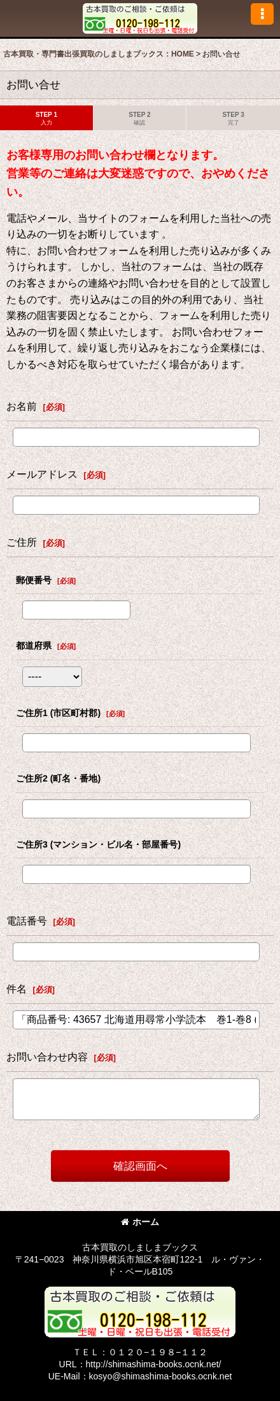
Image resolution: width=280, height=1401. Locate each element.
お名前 (21, 406)
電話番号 (26, 920)
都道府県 (34, 645)
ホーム (140, 1222)
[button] (262, 14)
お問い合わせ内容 (47, 1056)
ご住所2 (58, 778)
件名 (16, 988)
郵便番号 (34, 580)
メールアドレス (42, 474)
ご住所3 (98, 844)
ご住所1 (58, 713)
